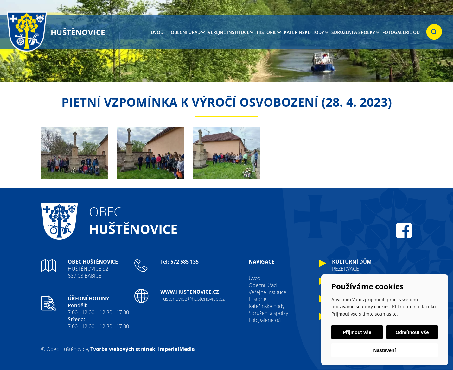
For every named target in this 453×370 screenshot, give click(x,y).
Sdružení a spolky (353, 32)
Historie (267, 32)
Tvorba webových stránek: (123, 349)
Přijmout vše (357, 332)
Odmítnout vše (412, 332)
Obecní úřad (186, 32)
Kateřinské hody (304, 32)
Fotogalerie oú (401, 32)
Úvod (157, 32)
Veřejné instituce (228, 32)
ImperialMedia (176, 349)
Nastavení (384, 350)
